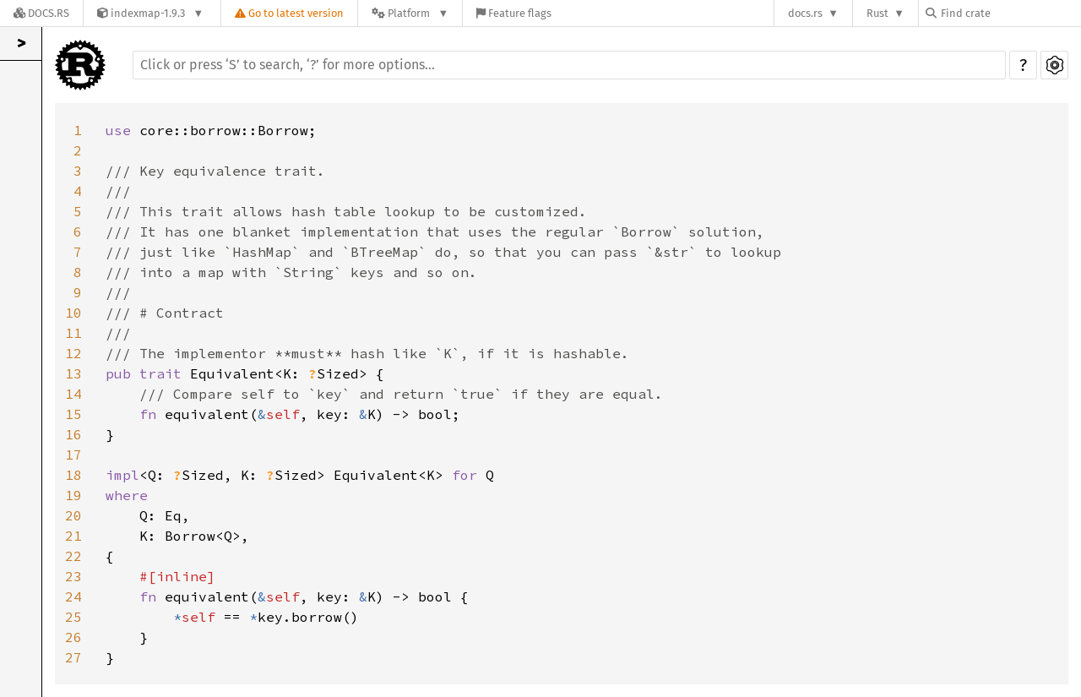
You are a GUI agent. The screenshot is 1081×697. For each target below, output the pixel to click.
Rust (877, 13)
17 (73, 454)
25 (73, 616)
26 (73, 637)
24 (73, 596)
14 (73, 393)
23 (73, 576)
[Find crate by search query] (1010, 13)
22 (73, 555)
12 (73, 353)
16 (73, 434)
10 (73, 312)
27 (73, 657)
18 (73, 474)
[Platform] (410, 13)
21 (73, 535)
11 (73, 332)
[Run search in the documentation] (569, 65)
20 (73, 515)
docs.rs (805, 13)
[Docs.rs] (41, 13)
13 (73, 373)
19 (73, 495)
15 (73, 414)
